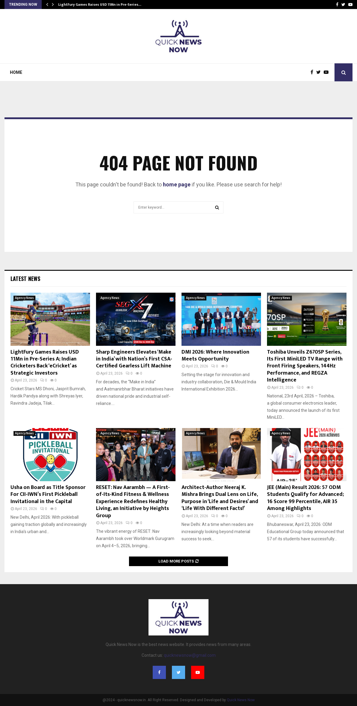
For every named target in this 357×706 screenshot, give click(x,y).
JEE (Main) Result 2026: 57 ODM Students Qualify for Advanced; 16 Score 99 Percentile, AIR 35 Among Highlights (305, 498)
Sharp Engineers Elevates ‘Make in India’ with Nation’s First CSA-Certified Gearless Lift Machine (134, 359)
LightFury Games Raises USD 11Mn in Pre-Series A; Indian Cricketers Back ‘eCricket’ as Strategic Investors (44, 363)
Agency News (24, 298)
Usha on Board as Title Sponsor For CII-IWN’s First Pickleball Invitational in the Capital (48, 494)
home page (176, 184)
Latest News (25, 278)
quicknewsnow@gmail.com (190, 655)
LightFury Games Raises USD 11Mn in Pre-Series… (99, 5)
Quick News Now (241, 700)
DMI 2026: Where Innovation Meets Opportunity (215, 356)
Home (16, 72)
